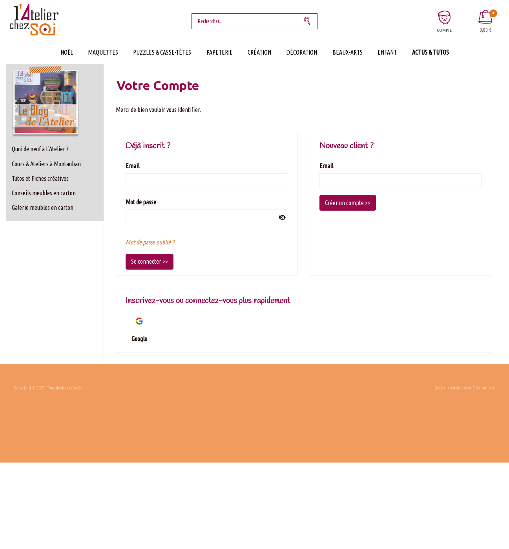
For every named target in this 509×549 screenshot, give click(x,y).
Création (259, 52)
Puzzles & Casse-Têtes (162, 52)
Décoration (301, 52)
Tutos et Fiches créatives (40, 178)
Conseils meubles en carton (44, 192)
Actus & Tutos (430, 52)
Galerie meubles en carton (42, 207)
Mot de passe (141, 202)
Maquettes (103, 52)
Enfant (387, 52)
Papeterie (219, 52)
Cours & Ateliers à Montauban (46, 163)
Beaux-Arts (347, 52)
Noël (66, 52)
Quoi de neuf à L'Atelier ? (40, 148)
